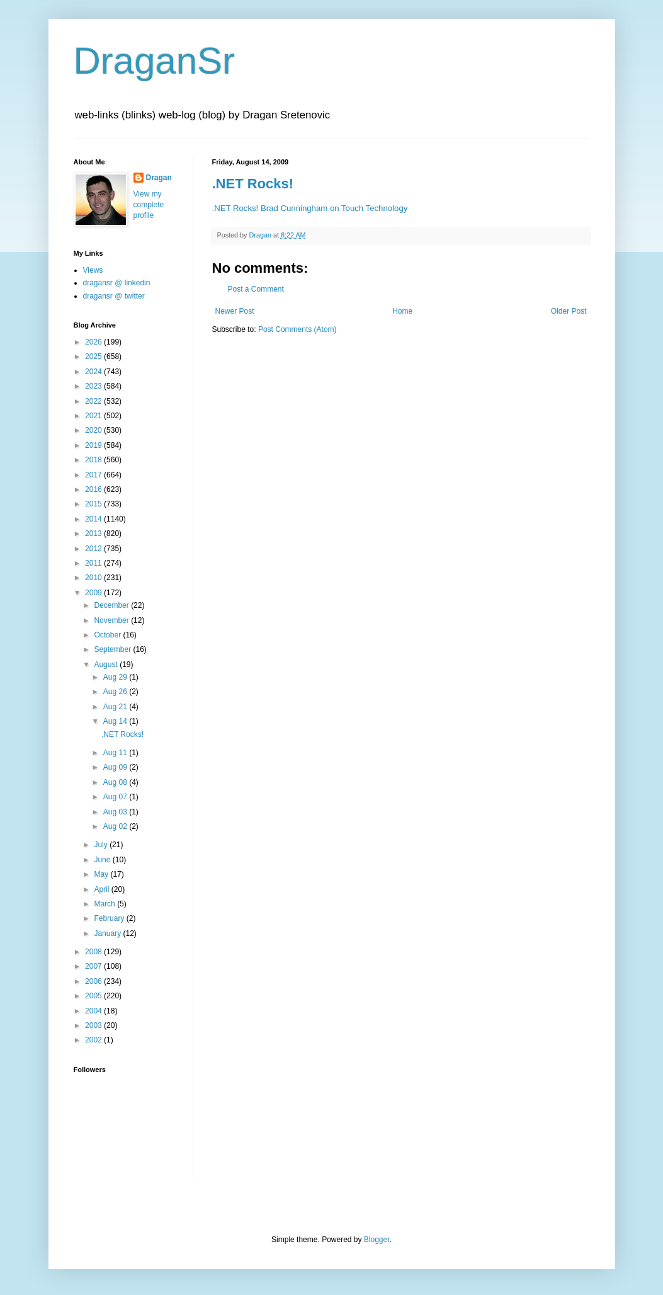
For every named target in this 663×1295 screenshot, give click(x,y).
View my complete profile (148, 205)
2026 (94, 342)
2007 (94, 966)
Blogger (377, 1239)
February (110, 918)
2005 (94, 995)
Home (402, 311)
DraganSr (154, 61)
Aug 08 (116, 782)
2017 (94, 475)
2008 (94, 951)
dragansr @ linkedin (116, 282)
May (102, 874)
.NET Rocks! (253, 183)
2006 (94, 981)
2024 (94, 371)
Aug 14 (116, 721)
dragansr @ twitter (114, 296)
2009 (94, 592)
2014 (94, 519)
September (113, 649)
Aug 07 (116, 796)
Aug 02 (116, 826)
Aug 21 (116, 706)
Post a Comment (256, 289)
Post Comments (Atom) (297, 329)
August (107, 664)
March (105, 903)
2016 (94, 489)
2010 (94, 577)
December (112, 605)
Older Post (569, 311)
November (112, 620)
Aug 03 (116, 811)
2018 (94, 459)
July (102, 844)
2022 (94, 401)
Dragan (159, 177)
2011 (94, 563)
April (102, 889)
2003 (94, 1025)
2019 (94, 445)
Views (93, 270)
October (108, 634)
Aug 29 (116, 677)
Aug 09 (116, 767)
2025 (94, 356)
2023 (94, 386)
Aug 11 (116, 752)
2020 (94, 430)
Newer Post (234, 311)
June (103, 859)
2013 (94, 533)
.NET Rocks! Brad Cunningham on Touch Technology (310, 208)
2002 (94, 1039)
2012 (94, 548)
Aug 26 (116, 691)
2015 (94, 503)
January (108, 933)
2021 (94, 415)
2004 (94, 1011)
